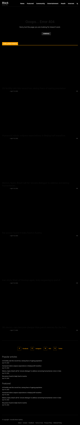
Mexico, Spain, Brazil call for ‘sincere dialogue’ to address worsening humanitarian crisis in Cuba (31, 371)
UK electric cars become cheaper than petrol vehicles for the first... (35, 327)
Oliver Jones (5, 91)
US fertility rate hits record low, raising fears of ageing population (34, 88)
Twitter (60, 349)
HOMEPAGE (46, 33)
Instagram (38, 349)
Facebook (25, 349)
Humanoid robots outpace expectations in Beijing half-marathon (33, 135)
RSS (50, 349)
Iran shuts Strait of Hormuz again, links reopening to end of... (32, 280)
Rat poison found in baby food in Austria (22, 233)
